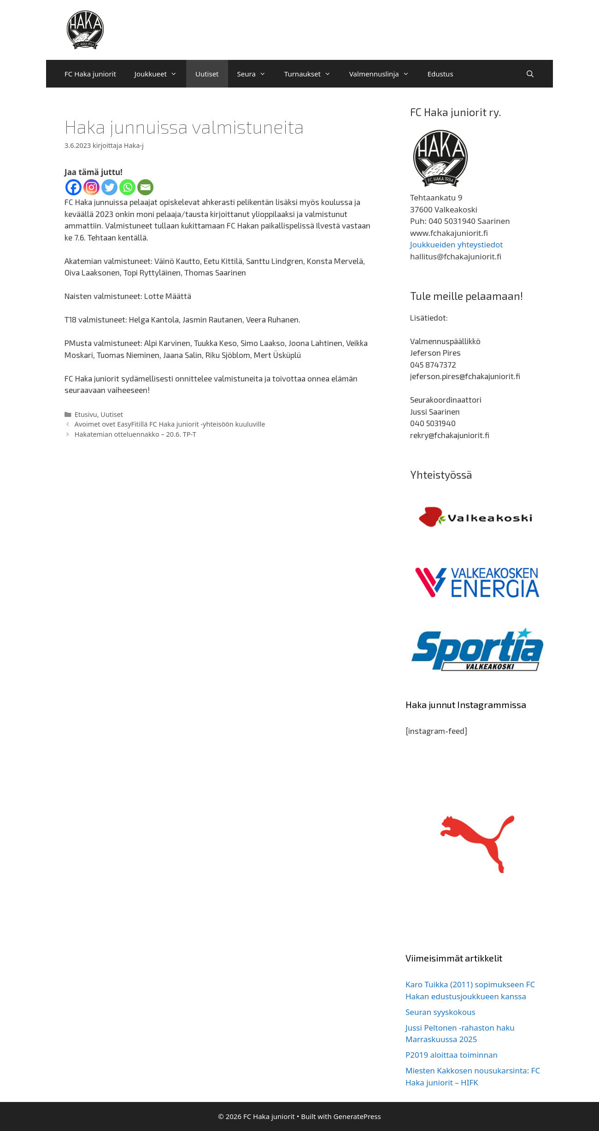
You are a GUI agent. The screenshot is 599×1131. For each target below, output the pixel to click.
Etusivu (86, 414)
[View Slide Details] (477, 517)
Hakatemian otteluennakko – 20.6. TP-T (135, 434)
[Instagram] (91, 187)
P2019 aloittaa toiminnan (451, 1054)
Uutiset (207, 73)
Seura (256, 74)
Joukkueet (160, 74)
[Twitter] (109, 187)
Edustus (440, 73)
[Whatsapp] (127, 187)
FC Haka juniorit (90, 73)
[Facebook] (73, 187)
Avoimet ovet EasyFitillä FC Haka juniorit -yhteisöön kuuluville (170, 424)
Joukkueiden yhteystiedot (456, 244)
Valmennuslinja (383, 74)
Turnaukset (312, 74)
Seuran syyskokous (440, 1012)
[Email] (145, 187)
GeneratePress (357, 1116)
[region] (477, 517)
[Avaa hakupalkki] (530, 74)
